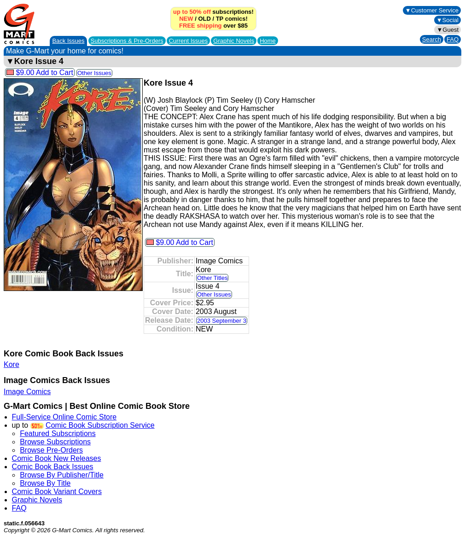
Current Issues (188, 40)
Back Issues (68, 40)
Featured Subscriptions (58, 433)
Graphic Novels (233, 40)
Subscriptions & (127, 40)
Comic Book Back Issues (52, 467)
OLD (204, 18)
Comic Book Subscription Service (100, 425)
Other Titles (212, 277)
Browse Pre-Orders (51, 450)
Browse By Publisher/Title (62, 475)
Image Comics (27, 392)
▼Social (447, 20)
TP (219, 18)
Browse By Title (45, 483)
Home (268, 40)
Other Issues (94, 73)
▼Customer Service (432, 10)
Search (431, 39)
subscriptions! (213, 11)
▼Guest (447, 29)
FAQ (453, 39)
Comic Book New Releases (56, 458)
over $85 (213, 25)
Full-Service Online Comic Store (64, 417)
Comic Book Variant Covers (57, 491)
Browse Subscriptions (55, 442)
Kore (11, 364)
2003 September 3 (221, 320)
